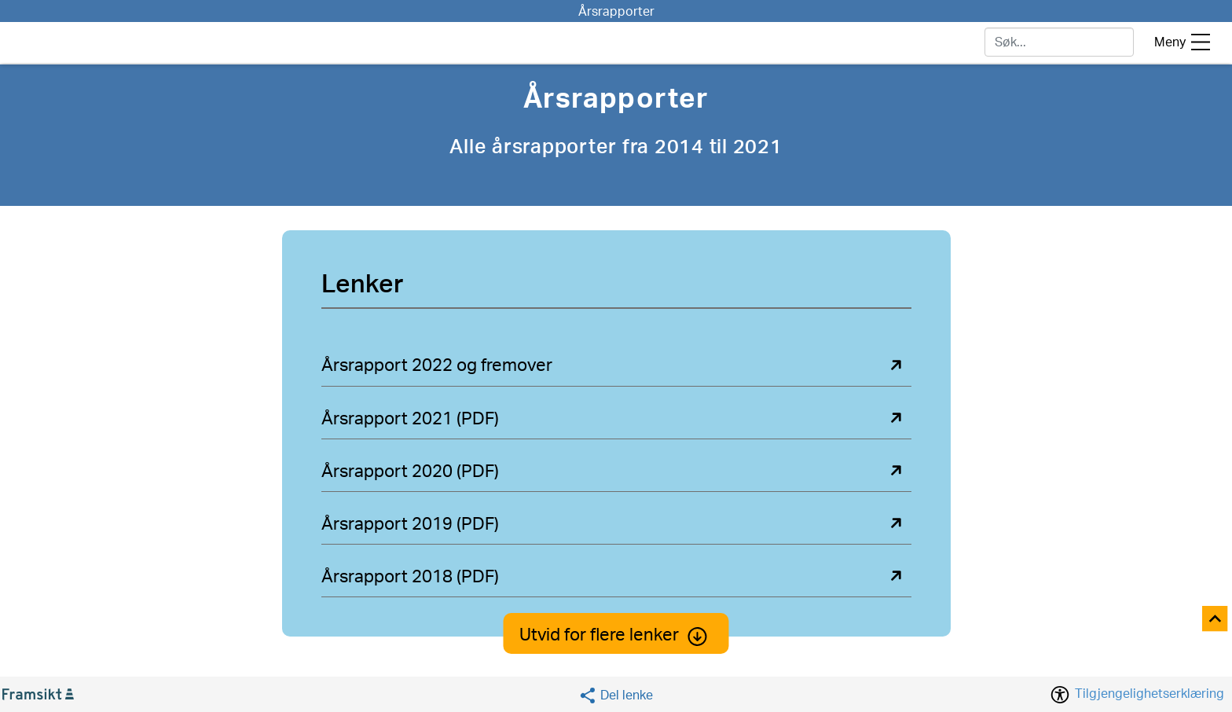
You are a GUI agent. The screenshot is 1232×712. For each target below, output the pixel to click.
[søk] (1059, 42)
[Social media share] (616, 695)
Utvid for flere (616, 635)
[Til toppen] (1216, 619)
